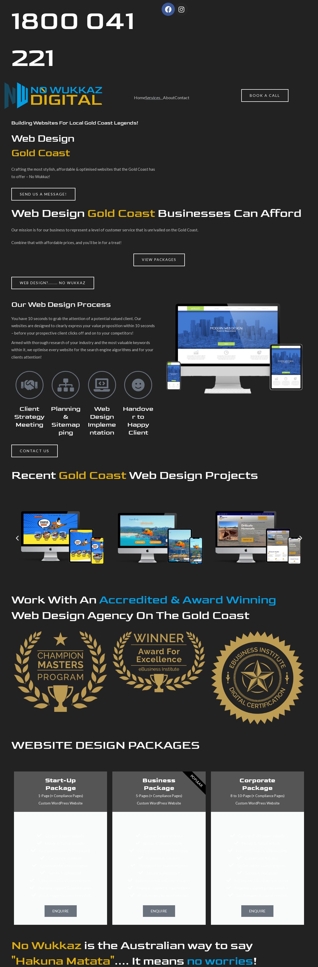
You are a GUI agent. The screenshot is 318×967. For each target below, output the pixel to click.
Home (139, 98)
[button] (54, 283)
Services (152, 98)
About (169, 98)
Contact (182, 98)
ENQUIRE (60, 911)
